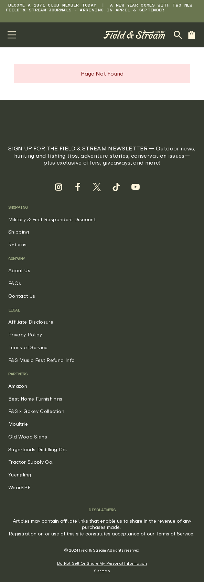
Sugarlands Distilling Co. (37, 449)
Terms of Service (28, 347)
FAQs (14, 283)
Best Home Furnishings (35, 399)
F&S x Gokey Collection (36, 411)
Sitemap (102, 571)
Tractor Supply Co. (30, 462)
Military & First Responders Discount (52, 219)
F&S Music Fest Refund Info (41, 360)
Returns (17, 244)
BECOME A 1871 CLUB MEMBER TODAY (52, 5)
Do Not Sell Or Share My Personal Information (102, 563)
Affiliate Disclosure (30, 322)
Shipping (18, 232)
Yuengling (19, 474)
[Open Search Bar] (178, 35)
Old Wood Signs (27, 437)
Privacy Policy (25, 334)
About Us (19, 270)
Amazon (17, 386)
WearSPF (19, 487)
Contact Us (21, 296)
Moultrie (18, 424)
